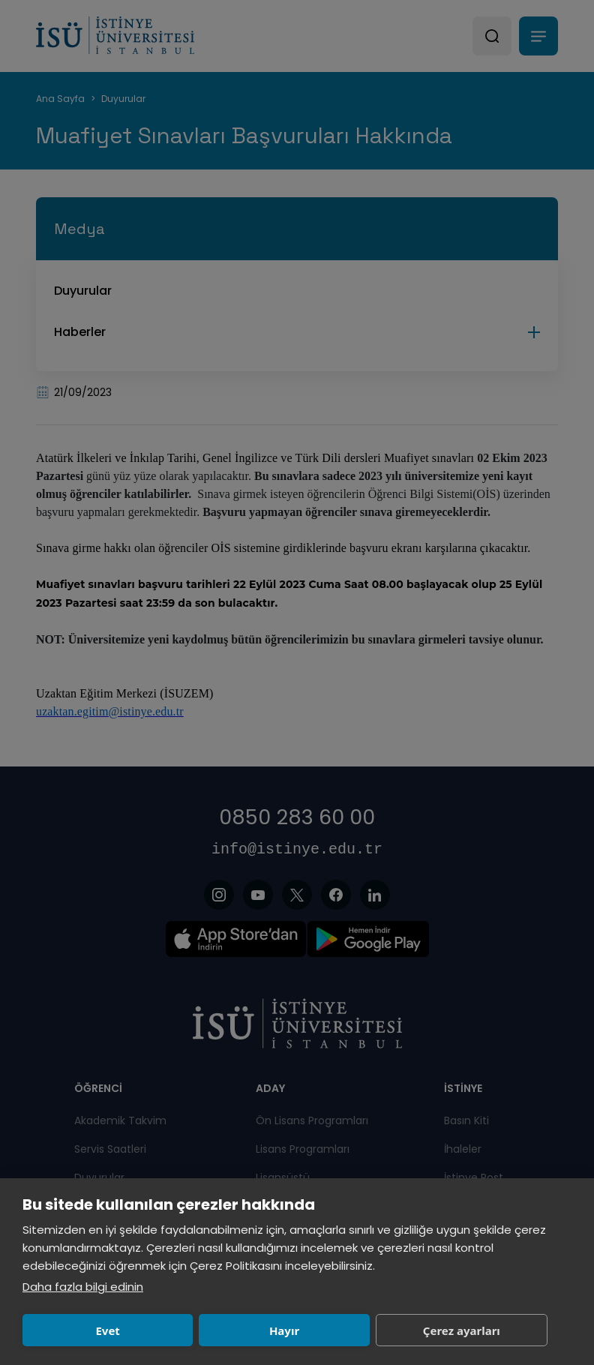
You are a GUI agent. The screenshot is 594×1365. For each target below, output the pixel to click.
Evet (107, 1330)
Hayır (284, 1330)
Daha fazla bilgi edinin (82, 1286)
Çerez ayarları (461, 1330)
